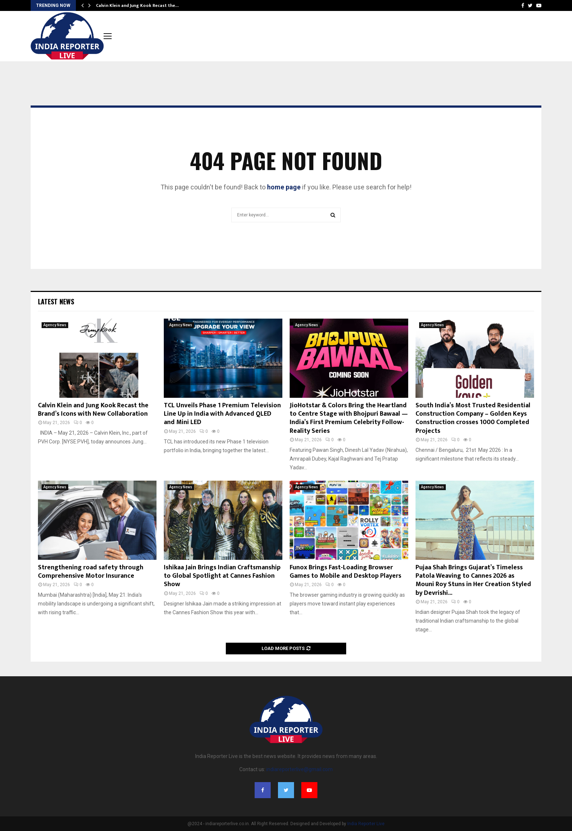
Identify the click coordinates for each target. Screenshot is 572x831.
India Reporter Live (365, 823)
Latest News (56, 301)
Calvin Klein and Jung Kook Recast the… (137, 5)
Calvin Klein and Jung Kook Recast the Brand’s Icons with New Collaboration (93, 409)
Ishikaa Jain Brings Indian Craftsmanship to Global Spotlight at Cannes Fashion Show (222, 576)
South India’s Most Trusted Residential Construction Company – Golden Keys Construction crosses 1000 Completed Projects (473, 418)
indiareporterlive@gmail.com (299, 769)
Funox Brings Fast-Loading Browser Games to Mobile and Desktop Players (345, 571)
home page (284, 187)
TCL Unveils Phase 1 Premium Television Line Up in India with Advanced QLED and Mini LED (222, 414)
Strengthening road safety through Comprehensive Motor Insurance (90, 571)
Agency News (54, 325)
